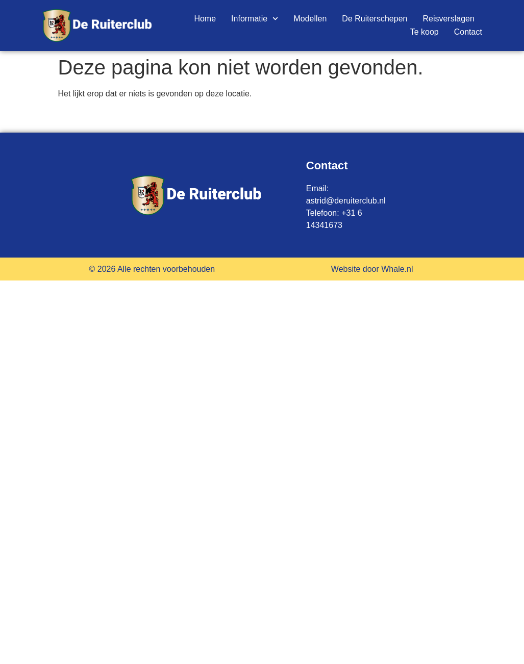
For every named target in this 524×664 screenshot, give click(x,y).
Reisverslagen (448, 18)
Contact (468, 32)
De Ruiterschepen (374, 18)
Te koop (424, 32)
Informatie (254, 18)
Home (205, 18)
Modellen (310, 18)
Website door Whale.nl (372, 269)
